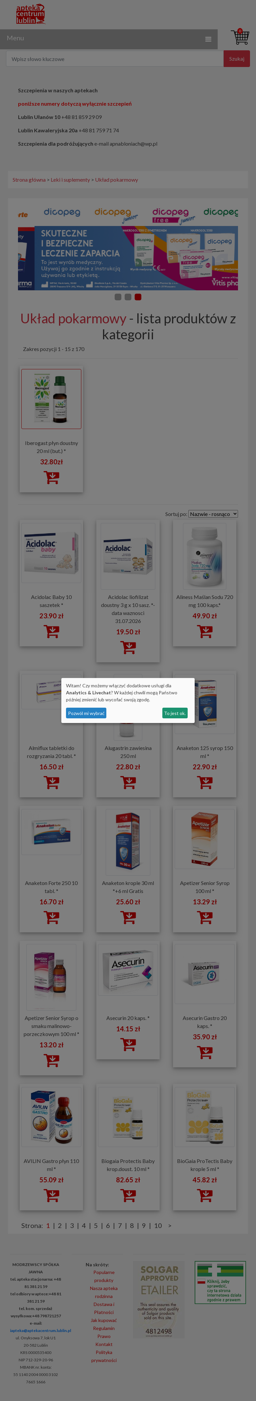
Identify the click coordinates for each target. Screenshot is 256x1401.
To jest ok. (175, 713)
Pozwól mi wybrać (86, 713)
